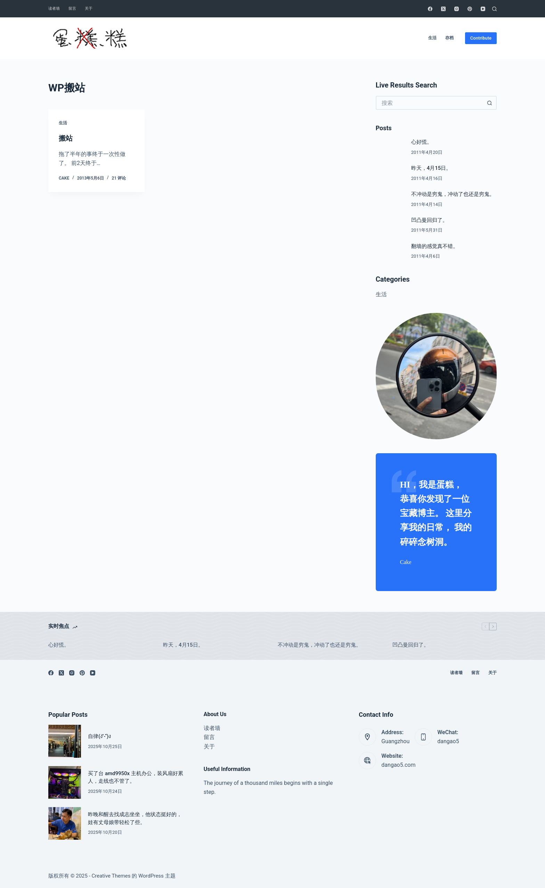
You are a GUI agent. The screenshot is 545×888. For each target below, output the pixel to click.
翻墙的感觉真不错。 (434, 246)
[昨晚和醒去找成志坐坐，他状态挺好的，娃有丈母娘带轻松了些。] (64, 823)
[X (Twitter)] (443, 9)
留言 (72, 8)
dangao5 (448, 741)
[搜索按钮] (490, 103)
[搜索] (494, 9)
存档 (449, 37)
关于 (88, 8)
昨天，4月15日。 (431, 168)
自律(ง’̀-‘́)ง (99, 736)
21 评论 (119, 178)
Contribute (480, 38)
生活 (432, 37)
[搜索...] (429, 103)
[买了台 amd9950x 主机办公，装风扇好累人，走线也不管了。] (64, 782)
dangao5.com (398, 765)
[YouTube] (483, 9)
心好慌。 (421, 142)
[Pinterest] (469, 9)
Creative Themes (111, 876)
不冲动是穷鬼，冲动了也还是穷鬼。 (453, 194)
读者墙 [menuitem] (212, 728)
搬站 (66, 138)
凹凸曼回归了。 (429, 220)
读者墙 (54, 8)
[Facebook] (430, 9)
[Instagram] (456, 9)
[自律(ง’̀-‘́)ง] (64, 741)
